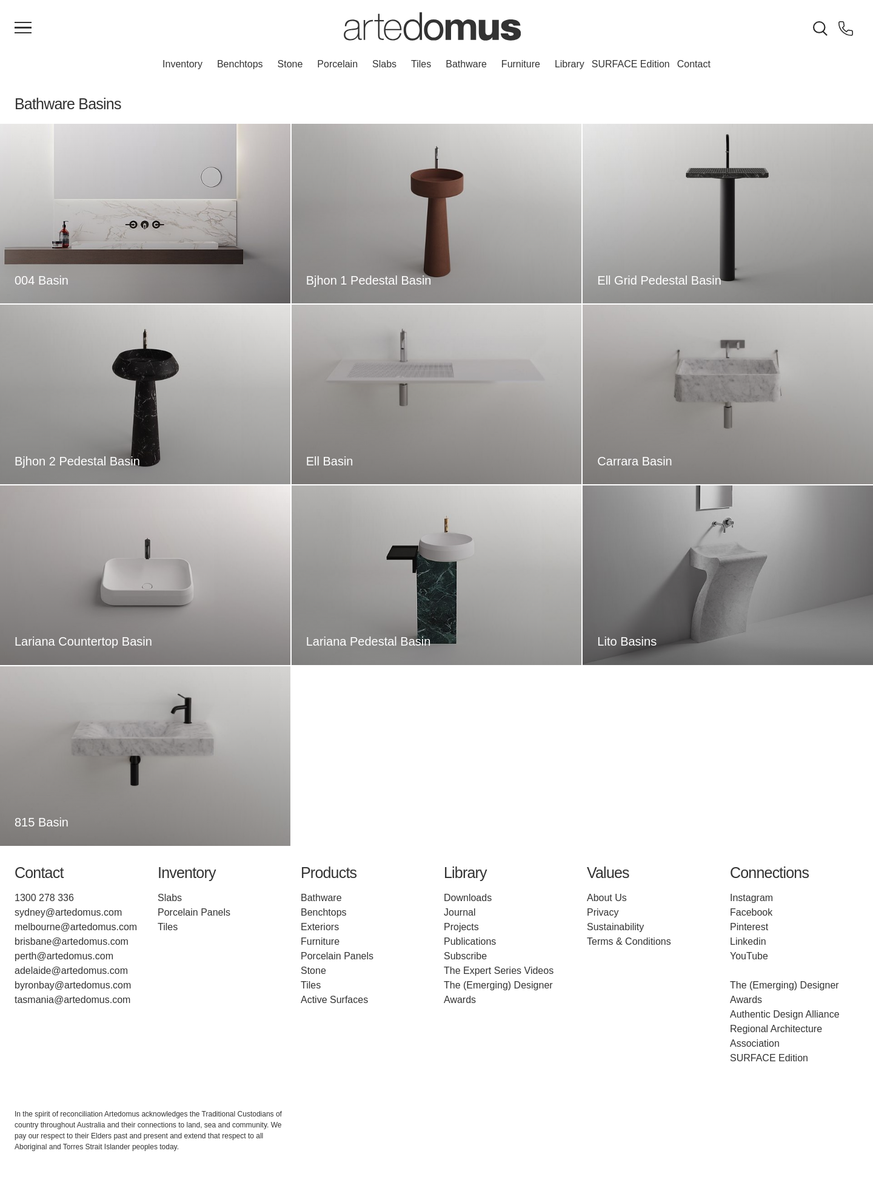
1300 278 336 (44, 898)
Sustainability (615, 927)
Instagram (751, 898)
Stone (290, 64)
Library (569, 64)
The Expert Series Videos (499, 970)
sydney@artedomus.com (68, 912)
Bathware (466, 64)
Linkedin (748, 941)
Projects (461, 927)
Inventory (182, 64)
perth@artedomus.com (64, 956)
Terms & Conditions (629, 941)
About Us (607, 898)
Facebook (751, 912)
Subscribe (465, 956)
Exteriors (320, 927)
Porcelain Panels (194, 912)
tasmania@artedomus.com (72, 1000)
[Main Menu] (23, 28)
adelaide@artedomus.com (71, 970)
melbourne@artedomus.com (76, 927)
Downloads (468, 898)
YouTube (749, 956)
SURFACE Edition (631, 64)
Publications (470, 941)
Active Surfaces (334, 1000)
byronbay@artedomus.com (73, 985)
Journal (459, 912)
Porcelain (337, 64)
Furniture (520, 64)
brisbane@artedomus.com (72, 941)
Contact (694, 64)
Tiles (421, 64)
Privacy (602, 912)
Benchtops (240, 64)
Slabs (384, 64)
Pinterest (749, 927)
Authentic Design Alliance (785, 1014)
